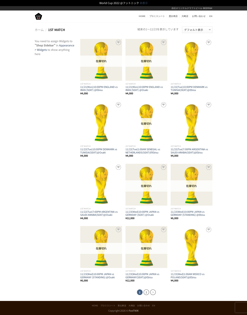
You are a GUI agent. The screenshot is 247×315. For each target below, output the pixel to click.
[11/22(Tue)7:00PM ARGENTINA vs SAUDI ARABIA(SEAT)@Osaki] (101, 185)
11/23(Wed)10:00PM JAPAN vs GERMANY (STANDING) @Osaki (97, 275)
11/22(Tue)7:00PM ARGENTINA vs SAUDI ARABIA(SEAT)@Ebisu (189, 151)
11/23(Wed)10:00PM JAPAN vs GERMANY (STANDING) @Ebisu (188, 213)
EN (210, 16)
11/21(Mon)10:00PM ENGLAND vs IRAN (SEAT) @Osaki (144, 88)
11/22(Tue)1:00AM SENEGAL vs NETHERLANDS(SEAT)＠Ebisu (142, 151)
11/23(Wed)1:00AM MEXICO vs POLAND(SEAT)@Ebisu (188, 275)
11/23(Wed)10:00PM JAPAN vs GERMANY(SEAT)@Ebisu (142, 275)
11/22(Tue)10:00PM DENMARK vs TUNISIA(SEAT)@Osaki (98, 151)
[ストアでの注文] (197, 29)
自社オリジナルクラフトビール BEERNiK (191, 8)
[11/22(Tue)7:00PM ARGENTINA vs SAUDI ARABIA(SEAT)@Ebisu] (191, 122)
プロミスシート (157, 16)
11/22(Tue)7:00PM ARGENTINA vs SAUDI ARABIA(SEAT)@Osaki (99, 213)
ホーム (39, 29)
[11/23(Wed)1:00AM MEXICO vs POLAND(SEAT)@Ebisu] (191, 247)
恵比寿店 (173, 16)
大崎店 (184, 16)
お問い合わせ (199, 16)
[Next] (153, 292)
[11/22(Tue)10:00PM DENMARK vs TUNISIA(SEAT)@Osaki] (101, 122)
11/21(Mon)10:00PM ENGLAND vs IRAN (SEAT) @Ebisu (99, 88)
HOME (142, 16)
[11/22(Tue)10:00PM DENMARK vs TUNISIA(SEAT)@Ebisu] (191, 60)
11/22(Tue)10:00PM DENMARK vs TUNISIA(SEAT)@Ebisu (189, 88)
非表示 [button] (144, 3)
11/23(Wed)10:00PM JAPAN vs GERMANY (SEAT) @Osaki (142, 213)
